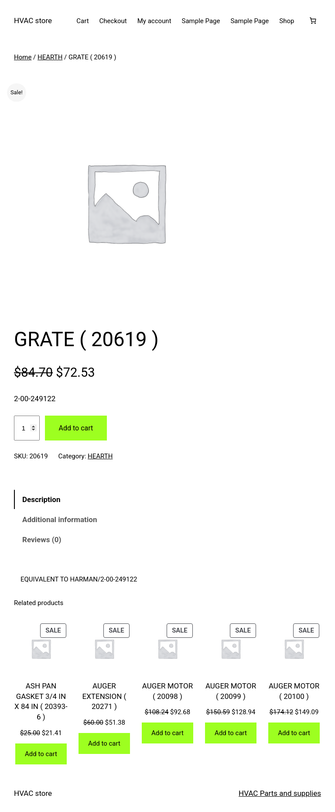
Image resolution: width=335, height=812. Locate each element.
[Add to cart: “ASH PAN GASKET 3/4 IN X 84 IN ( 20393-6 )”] (41, 753)
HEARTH (50, 57)
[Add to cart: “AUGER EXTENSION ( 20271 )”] (104, 743)
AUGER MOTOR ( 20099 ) (230, 691)
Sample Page (201, 21)
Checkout (113, 21)
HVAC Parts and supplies (280, 793)
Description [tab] (41, 499)
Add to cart (76, 428)
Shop (286, 21)
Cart (82, 21)
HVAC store (33, 20)
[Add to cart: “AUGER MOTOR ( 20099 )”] (230, 733)
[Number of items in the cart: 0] (312, 21)
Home (22, 57)
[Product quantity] (27, 428)
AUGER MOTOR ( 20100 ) (294, 691)
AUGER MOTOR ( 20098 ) (167, 691)
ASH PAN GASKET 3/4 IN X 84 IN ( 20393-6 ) (41, 701)
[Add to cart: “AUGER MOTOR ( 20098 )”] (167, 733)
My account (154, 21)
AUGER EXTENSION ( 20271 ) (104, 696)
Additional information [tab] (59, 519)
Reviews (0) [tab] (41, 539)
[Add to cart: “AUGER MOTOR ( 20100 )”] (294, 733)
